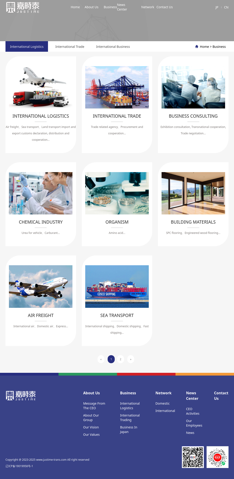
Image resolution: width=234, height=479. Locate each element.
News (190, 432)
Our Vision (91, 427)
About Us (91, 7)
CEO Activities (192, 411)
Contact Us (165, 7)
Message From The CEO (94, 405)
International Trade (69, 46)
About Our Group (91, 417)
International (165, 411)
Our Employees (194, 423)
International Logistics (26, 46)
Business (110, 7)
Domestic (162, 403)
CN (226, 7)
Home (75, 7)
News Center (122, 7)
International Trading (130, 417)
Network (147, 7)
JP (216, 7)
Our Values (91, 434)
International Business (113, 46)
